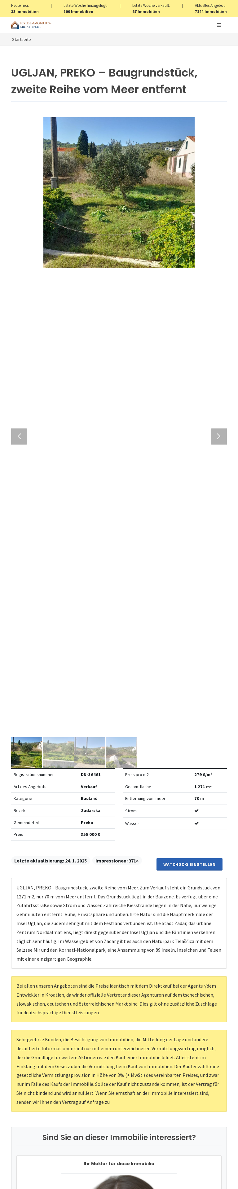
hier (142, 1095)
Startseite (21, 39)
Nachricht (32, 801)
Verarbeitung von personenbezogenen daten (128, 863)
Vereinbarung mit (105, 863)
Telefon (28, 773)
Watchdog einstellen (189, 223)
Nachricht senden (119, 911)
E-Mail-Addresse (146, 745)
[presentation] (119, 886)
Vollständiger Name (44, 745)
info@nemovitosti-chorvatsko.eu (119, 677)
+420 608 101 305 (119, 670)
